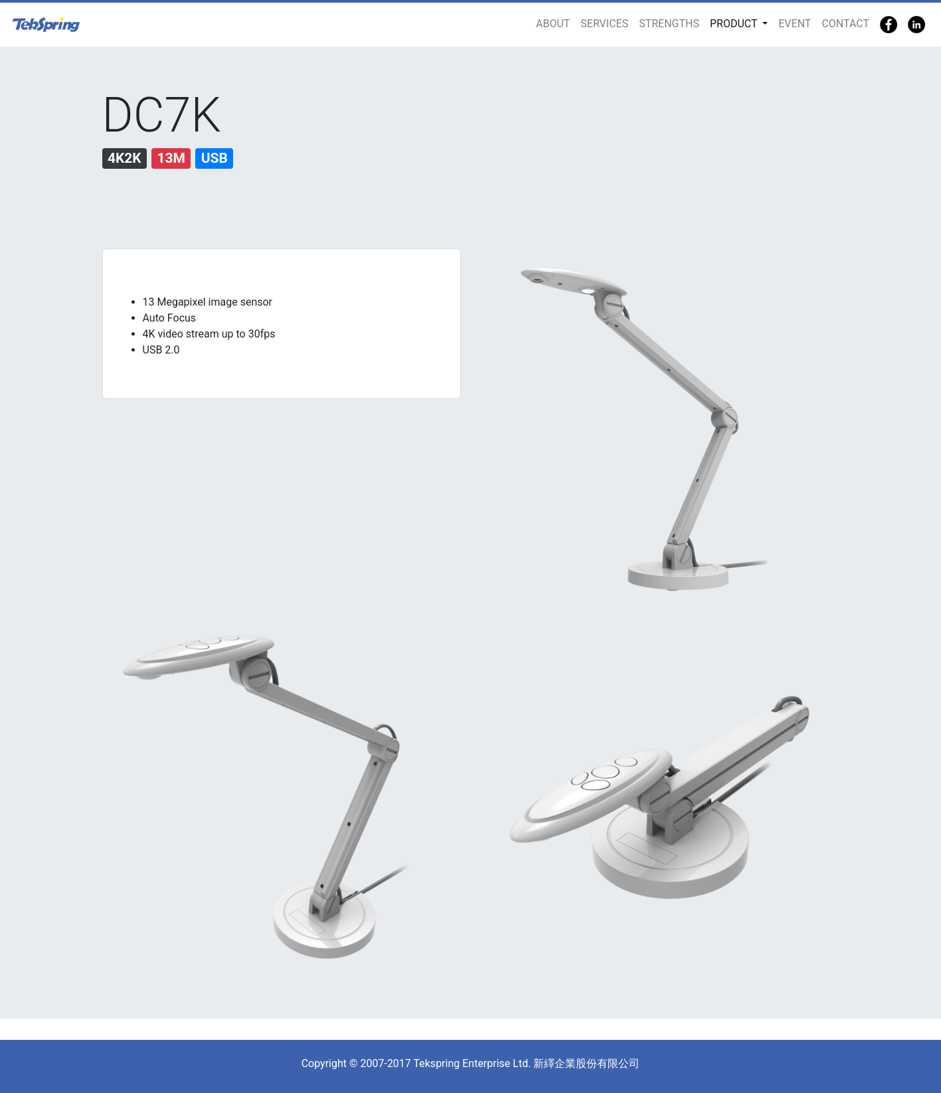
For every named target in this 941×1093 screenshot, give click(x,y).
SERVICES (604, 23)
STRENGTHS (669, 23)
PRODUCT (735, 23)
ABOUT (553, 23)
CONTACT (845, 23)
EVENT (794, 23)
